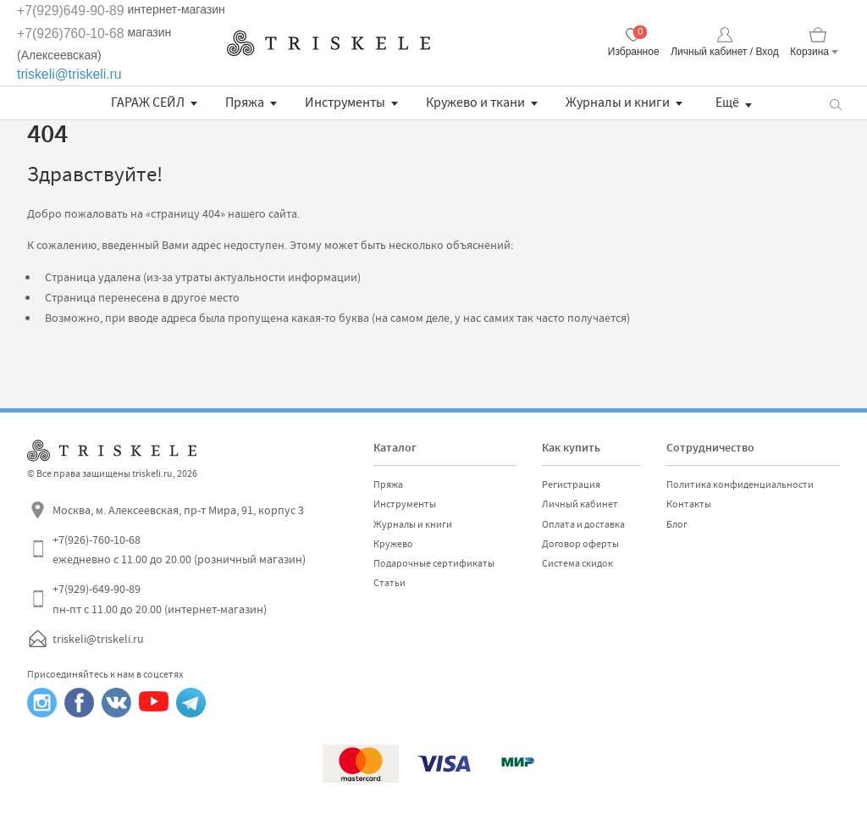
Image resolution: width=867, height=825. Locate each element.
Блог (677, 524)
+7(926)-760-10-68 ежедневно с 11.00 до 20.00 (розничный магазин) (179, 550)
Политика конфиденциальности (740, 484)
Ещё (727, 102)
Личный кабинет (580, 504)
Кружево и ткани (475, 102)
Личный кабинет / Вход (724, 52)
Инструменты (345, 102)
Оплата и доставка (583, 524)
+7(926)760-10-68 (70, 33)
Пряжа (244, 102)
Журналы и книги (618, 102)
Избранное (634, 52)
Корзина (809, 52)
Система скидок (577, 563)
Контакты (688, 504)
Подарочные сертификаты (433, 563)
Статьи (389, 583)
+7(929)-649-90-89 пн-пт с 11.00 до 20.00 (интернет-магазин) (159, 599)
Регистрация (571, 484)
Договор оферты (580, 544)
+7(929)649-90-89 (70, 10)
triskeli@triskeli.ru (69, 74)
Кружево (393, 544)
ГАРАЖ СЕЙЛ (148, 102)
